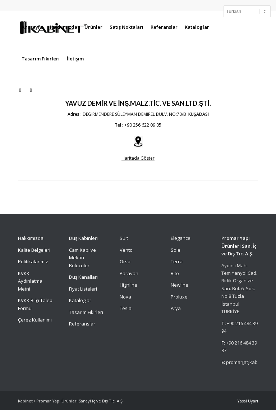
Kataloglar (80, 300)
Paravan (129, 273)
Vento (126, 250)
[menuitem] (32, 27)
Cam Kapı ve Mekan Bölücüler (82, 258)
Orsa (125, 261)
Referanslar (82, 323)
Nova (125, 296)
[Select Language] (247, 11)
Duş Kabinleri (83, 238)
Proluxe (179, 296)
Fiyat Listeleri (83, 289)
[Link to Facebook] (31, 90)
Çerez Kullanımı (35, 319)
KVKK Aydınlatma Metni (30, 281)
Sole (175, 250)
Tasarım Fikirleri (86, 312)
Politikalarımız (33, 261)
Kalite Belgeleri (34, 250)
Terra (177, 261)
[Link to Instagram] (20, 90)
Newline (179, 285)
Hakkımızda (30, 238)
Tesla (126, 308)
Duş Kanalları (83, 277)
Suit (124, 238)
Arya (176, 308)
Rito (175, 273)
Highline (128, 285)
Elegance (180, 238)
